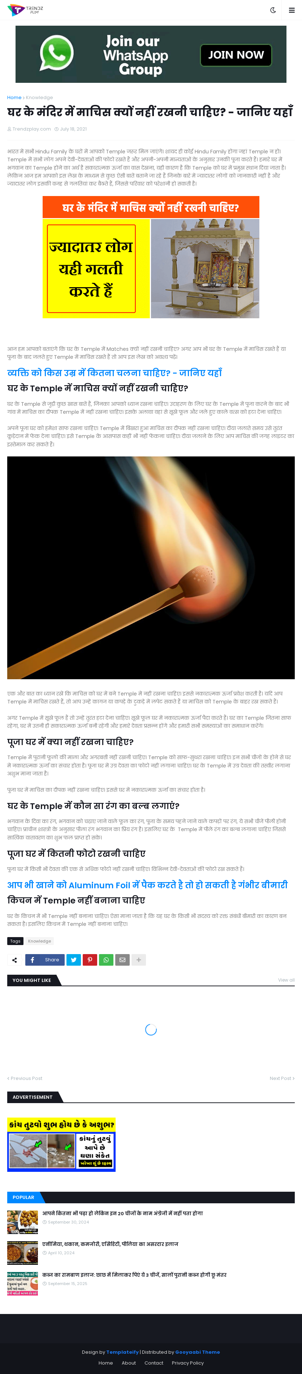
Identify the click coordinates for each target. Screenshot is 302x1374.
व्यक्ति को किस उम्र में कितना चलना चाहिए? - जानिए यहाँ (114, 373)
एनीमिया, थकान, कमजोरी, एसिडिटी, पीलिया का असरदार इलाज (110, 1244)
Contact (153, 1363)
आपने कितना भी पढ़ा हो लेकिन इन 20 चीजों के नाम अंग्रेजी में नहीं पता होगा (122, 1214)
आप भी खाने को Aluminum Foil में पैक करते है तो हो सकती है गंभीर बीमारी (147, 885)
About (129, 1363)
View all (286, 980)
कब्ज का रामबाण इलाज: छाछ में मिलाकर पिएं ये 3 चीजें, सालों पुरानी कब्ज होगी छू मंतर (134, 1275)
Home (14, 97)
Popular (23, 1197)
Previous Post (26, 1078)
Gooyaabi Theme (197, 1352)
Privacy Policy (188, 1363)
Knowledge (39, 97)
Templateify (122, 1352)
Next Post (280, 1078)
